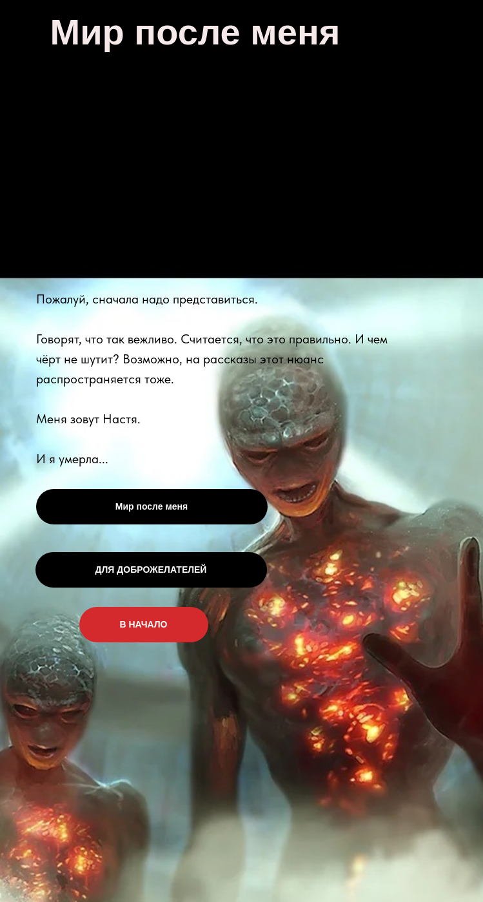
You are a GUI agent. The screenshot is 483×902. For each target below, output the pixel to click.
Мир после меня (151, 506)
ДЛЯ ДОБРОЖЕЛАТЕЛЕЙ (151, 569)
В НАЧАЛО (144, 624)
